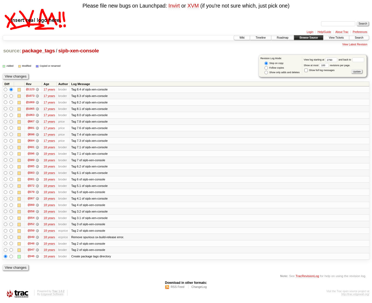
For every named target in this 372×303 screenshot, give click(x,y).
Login (310, 32)
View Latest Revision (354, 44)
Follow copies (274, 68)
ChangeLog (199, 288)
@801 (31, 128)
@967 (31, 122)
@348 (31, 245)
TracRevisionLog (307, 277)
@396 (31, 154)
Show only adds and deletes (281, 72)
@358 (31, 212)
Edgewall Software (52, 295)
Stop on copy (273, 63)
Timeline (261, 37)
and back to (351, 59)
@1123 (30, 89)
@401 (31, 148)
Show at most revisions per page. (327, 65)
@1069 (30, 102)
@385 (31, 167)
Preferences (360, 32)
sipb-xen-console (78, 50)
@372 (31, 186)
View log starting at (321, 59)
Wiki (241, 37)
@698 (31, 135)
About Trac (341, 32)
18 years (49, 147)
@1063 (30, 115)
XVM (193, 6)
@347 (31, 251)
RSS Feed (177, 288)
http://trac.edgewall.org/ (355, 295)
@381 (31, 180)
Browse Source (308, 37)
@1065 (30, 109)
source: (12, 50)
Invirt (174, 6)
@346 (31, 258)
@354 (31, 219)
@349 (31, 238)
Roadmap (282, 37)
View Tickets (336, 37)
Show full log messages (319, 70)
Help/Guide (324, 32)
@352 (31, 225)
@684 (31, 141)
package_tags (38, 50)
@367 (31, 199)
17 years (49, 89)
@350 (31, 232)
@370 (31, 193)
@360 (31, 206)
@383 (31, 173)
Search (359, 37)
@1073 (30, 96)
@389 (31, 161)
